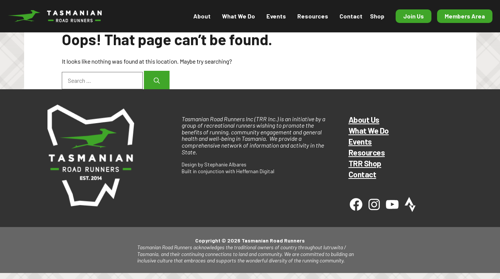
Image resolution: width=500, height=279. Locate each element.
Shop (377, 16)
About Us (364, 119)
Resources (312, 16)
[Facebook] (356, 204)
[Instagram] (374, 204)
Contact (350, 16)
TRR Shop (365, 163)
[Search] (157, 80)
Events (276, 16)
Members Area (465, 16)
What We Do (238, 16)
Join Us (413, 16)
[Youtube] (392, 204)
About (202, 16)
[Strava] (410, 204)
